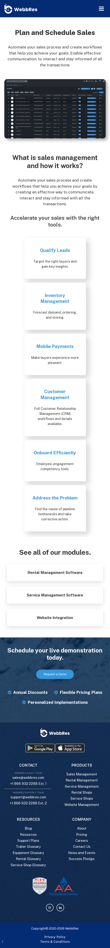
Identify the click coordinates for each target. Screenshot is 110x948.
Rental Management (82, 780)
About (81, 828)
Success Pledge (82, 859)
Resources (28, 835)
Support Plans (28, 841)
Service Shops (81, 798)
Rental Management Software (55, 572)
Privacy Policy (55, 937)
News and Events (81, 853)
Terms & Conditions (55, 941)
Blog (28, 828)
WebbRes (72, 928)
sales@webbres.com (28, 778)
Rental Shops (81, 792)
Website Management (81, 805)
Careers (81, 841)
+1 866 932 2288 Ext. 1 (28, 784)
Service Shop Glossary (28, 865)
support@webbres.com (28, 797)
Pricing (81, 835)
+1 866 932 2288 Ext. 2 (28, 803)
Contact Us (81, 847)
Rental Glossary (28, 859)
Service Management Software (55, 595)
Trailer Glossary (28, 847)
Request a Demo (55, 674)
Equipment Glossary (28, 853)
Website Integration (55, 617)
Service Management (82, 786)
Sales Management (81, 774)
